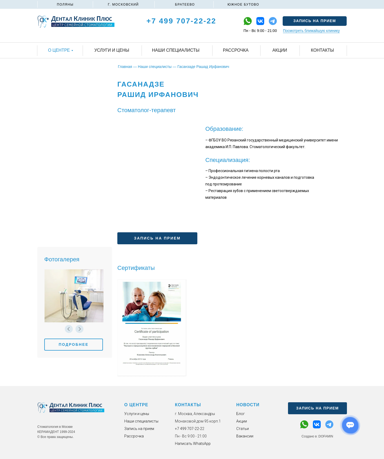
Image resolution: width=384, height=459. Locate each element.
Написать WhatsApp (193, 443)
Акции (241, 421)
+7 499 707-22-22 (181, 21)
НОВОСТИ (247, 405)
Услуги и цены (136, 414)
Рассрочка (134, 436)
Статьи (242, 428)
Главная (125, 66)
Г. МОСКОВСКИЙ (123, 4)
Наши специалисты (141, 421)
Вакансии (244, 436)
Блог (240, 414)
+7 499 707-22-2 (188, 428)
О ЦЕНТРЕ (136, 405)
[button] (315, 21)
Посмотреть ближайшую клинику (311, 31)
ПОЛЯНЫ (65, 4)
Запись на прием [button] (139, 428)
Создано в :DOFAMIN (317, 436)
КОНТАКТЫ (188, 405)
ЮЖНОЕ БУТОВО (243, 4)
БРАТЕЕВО (185, 4)
